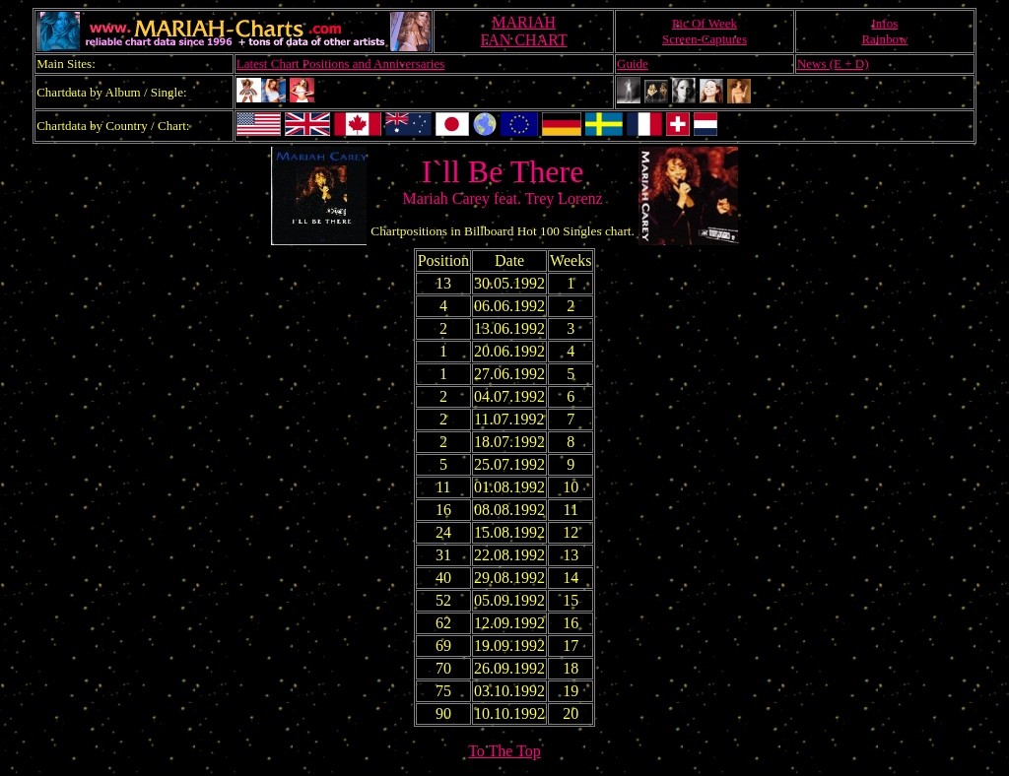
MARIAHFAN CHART (524, 31)
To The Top (504, 751)
